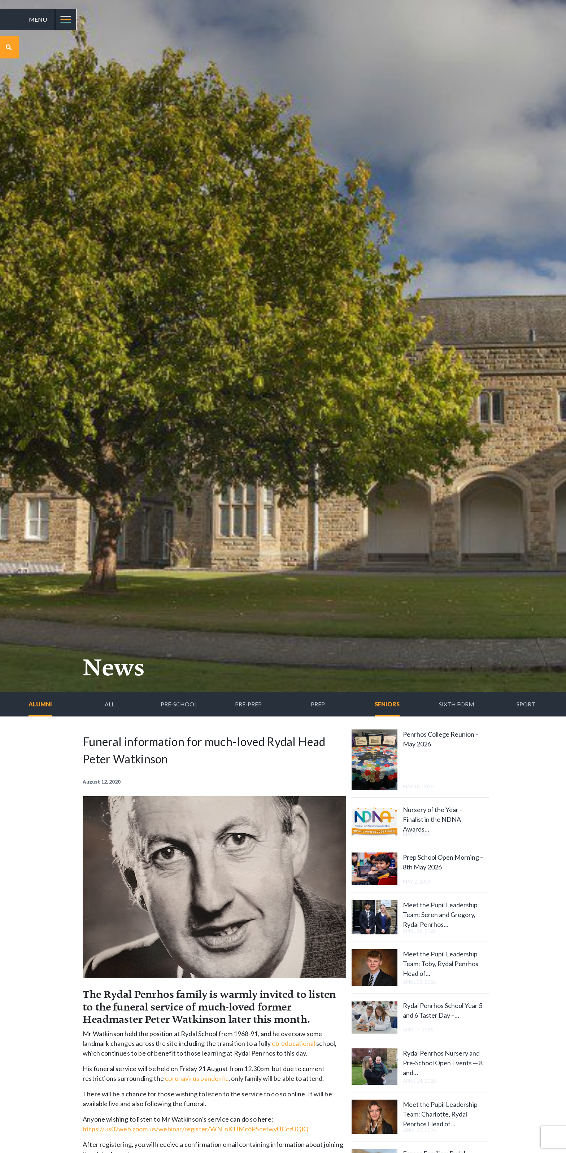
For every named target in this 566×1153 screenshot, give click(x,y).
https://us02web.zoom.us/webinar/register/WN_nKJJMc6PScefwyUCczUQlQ (195, 1129)
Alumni (40, 704)
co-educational (293, 1043)
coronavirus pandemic (196, 1078)
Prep (318, 704)
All (109, 704)
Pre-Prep (248, 704)
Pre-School (179, 704)
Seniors (387, 704)
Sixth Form (456, 704)
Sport (526, 704)
